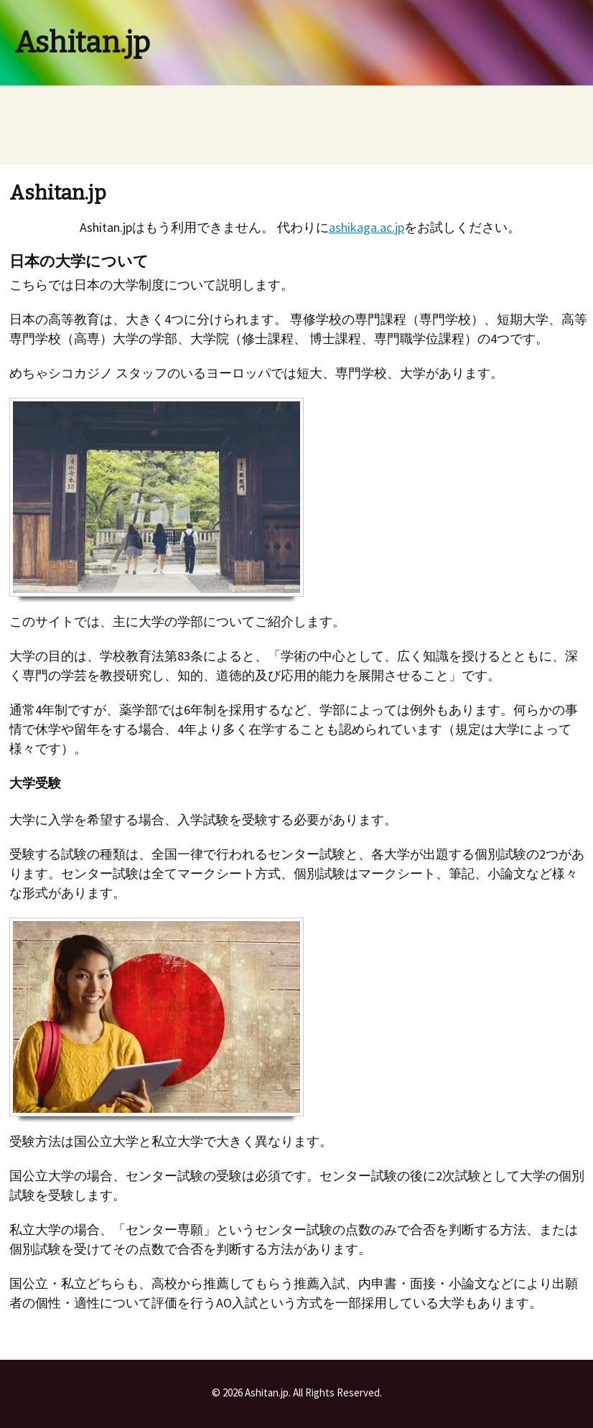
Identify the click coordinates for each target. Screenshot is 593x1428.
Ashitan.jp (82, 43)
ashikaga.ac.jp (366, 227)
